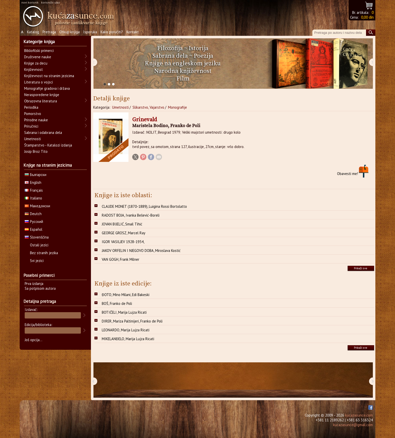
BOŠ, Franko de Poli (117, 303)
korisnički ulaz (50, 2)
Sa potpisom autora (40, 288)
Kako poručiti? (112, 32)
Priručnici (31, 126)
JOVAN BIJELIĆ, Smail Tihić (122, 224)
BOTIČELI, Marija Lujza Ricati (124, 312)
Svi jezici (37, 260)
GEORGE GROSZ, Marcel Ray (123, 232)
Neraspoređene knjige (41, 94)
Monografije (177, 107)
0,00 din (367, 17)
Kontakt (132, 32)
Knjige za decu (35, 63)
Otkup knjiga (69, 32)
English (33, 182)
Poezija (203, 56)
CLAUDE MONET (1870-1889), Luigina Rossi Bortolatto (144, 206)
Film (182, 78)
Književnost (33, 69)
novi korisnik (30, 2)
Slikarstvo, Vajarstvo (148, 107)
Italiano (33, 198)
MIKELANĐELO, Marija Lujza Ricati (128, 338)
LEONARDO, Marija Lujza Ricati (125, 330)
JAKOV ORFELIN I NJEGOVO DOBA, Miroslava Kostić (141, 250)
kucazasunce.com (359, 415)
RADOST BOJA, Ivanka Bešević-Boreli (130, 215)
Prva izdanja (34, 283)
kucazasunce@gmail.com (353, 424)
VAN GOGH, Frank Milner (120, 259)
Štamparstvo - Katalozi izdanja (48, 145)
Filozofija (170, 48)
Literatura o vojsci (38, 82)
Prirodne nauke (36, 120)
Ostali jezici (39, 245)
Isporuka (90, 32)
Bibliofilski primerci (39, 50)
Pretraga (49, 32)
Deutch (33, 213)
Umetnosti (120, 107)
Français (34, 190)
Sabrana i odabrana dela (43, 132)
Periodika (31, 107)
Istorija (198, 48)
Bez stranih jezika (44, 252)
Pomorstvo (32, 113)
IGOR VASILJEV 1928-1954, (123, 241)
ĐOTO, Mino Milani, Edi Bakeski (125, 294)
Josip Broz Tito (36, 151)
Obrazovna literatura (40, 101)
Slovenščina (37, 237)
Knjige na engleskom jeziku (183, 63)
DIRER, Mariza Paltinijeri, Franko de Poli (132, 321)
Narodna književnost (182, 71)
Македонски (37, 205)
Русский (34, 221)
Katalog (33, 32)
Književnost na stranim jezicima (49, 75)
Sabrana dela (170, 56)
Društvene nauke (37, 56)
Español (33, 229)
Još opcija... (33, 339)
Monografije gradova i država (47, 88)
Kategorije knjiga (39, 41)
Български (35, 174)
